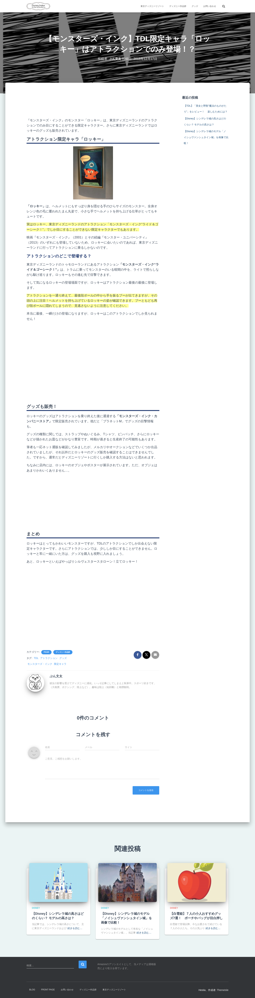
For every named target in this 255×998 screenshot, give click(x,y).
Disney (36, 908)
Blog (32, 989)
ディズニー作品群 (177, 6)
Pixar (46, 652)
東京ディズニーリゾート (152, 6)
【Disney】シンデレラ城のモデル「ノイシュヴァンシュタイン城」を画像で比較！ (206, 137)
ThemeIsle (222, 990)
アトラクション (49, 658)
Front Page (48, 989)
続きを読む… (74, 928)
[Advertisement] (93, 103)
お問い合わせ (209, 6)
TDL (36, 658)
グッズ (195, 6)
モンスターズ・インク (39, 663)
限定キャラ (60, 663)
